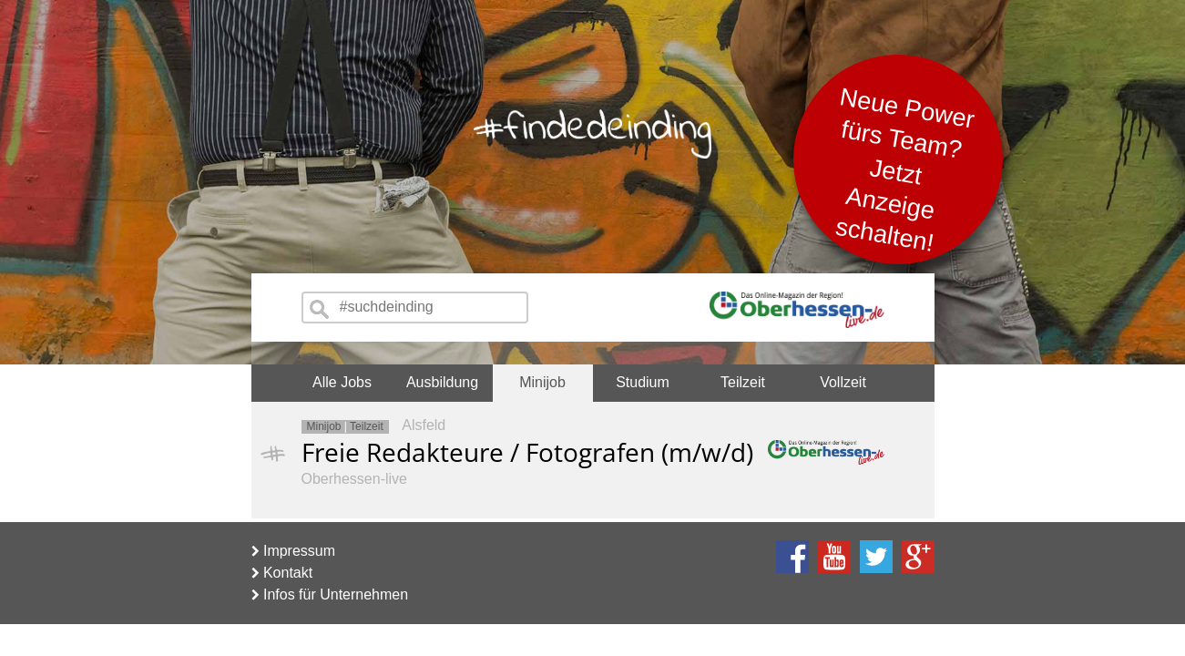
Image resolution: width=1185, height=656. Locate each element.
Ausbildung (442, 382)
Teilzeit (742, 382)
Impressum (293, 551)
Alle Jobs (342, 382)
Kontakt (282, 572)
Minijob (542, 382)
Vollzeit (843, 382)
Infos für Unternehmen (330, 594)
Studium (642, 382)
